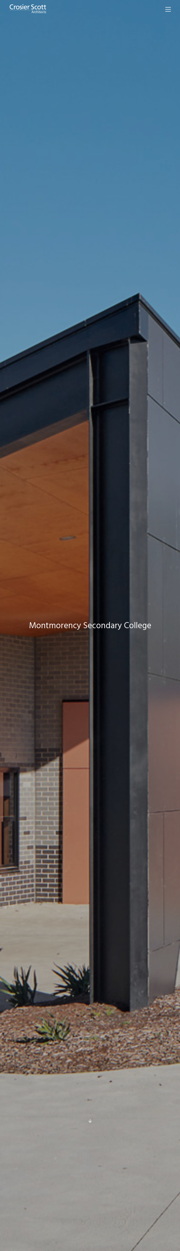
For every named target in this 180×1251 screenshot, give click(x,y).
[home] (28, 9)
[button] (168, 9)
